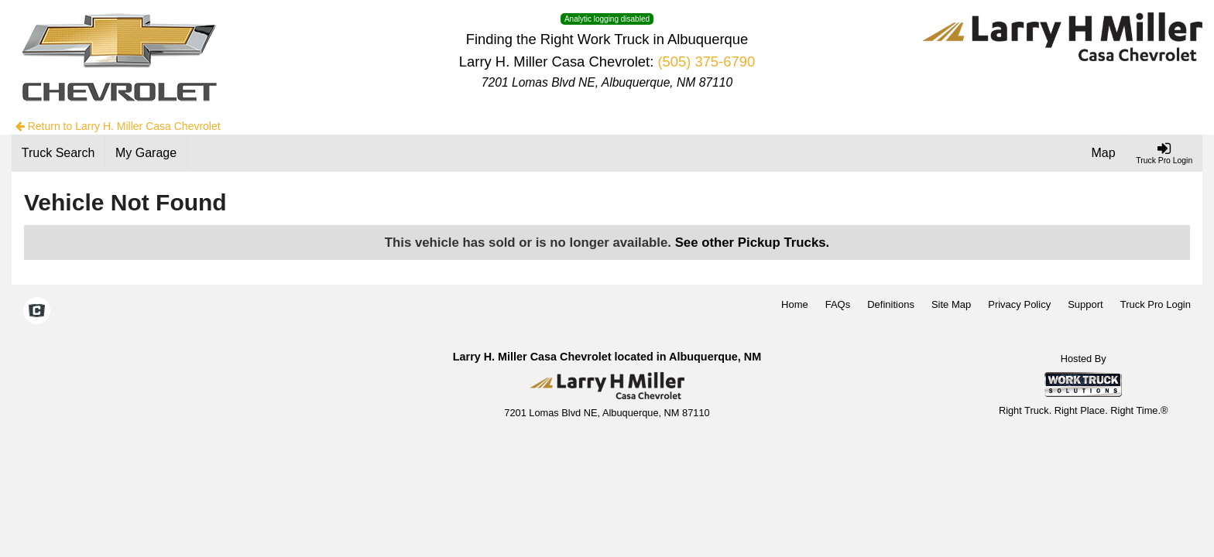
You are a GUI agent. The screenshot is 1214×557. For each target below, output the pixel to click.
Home (794, 304)
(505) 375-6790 (706, 61)
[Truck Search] (58, 153)
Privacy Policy (1019, 304)
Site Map (951, 304)
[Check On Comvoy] (36, 312)
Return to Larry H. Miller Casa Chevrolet (118, 126)
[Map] (1104, 153)
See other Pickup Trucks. (752, 242)
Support (1085, 304)
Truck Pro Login (1155, 304)
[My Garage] (146, 153)
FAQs (838, 304)
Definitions (890, 304)
